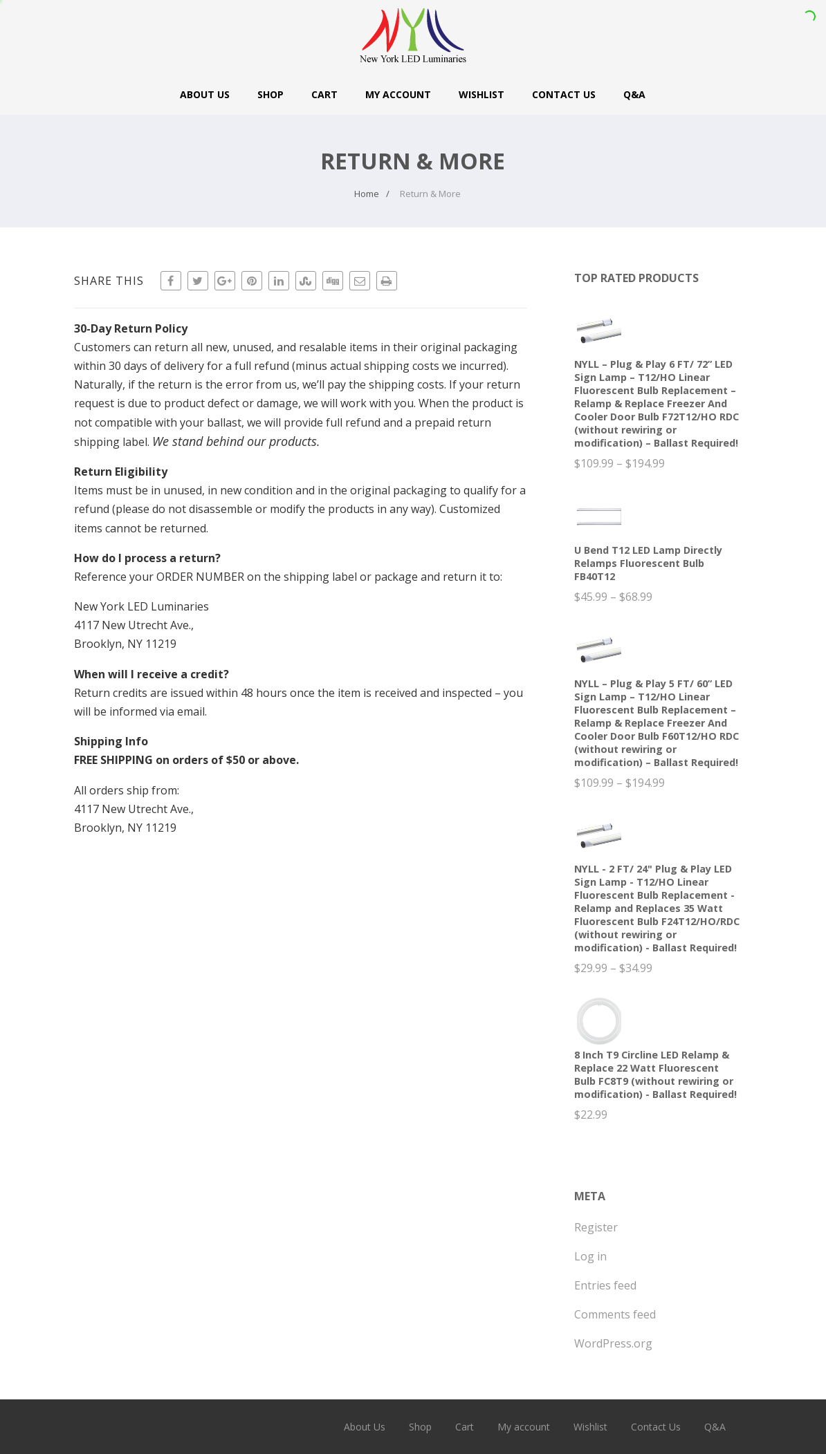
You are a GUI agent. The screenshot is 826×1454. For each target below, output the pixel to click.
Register (596, 1227)
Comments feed (615, 1314)
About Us (205, 94)
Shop (270, 94)
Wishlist (481, 94)
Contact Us (564, 94)
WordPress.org (613, 1343)
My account (398, 94)
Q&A (634, 94)
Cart (324, 94)
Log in (590, 1256)
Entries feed (605, 1285)
